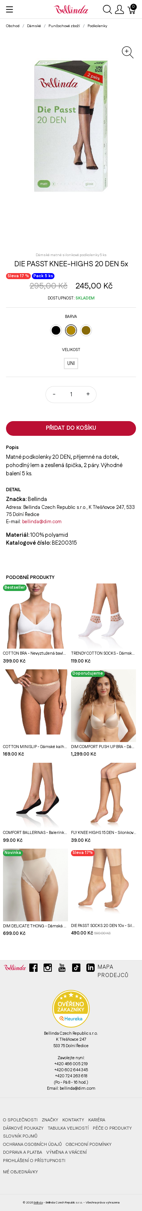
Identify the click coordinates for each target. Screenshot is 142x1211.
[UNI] (71, 364)
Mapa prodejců (113, 971)
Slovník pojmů (20, 1136)
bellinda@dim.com (42, 521)
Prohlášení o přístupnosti (34, 1161)
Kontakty (73, 1120)
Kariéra (96, 1120)
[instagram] (48, 971)
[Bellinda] (71, 9)
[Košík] (132, 9)
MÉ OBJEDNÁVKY (20, 1172)
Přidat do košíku (71, 428)
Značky (50, 1120)
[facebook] (33, 971)
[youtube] (62, 971)
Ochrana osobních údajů (32, 1144)
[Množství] (71, 394)
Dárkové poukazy (23, 1128)
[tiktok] (76, 971)
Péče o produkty (112, 1128)
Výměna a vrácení (66, 1152)
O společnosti (20, 1120)
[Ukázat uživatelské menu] (119, 9)
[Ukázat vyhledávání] (107, 9)
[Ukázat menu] (9, 9)
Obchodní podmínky (89, 1144)
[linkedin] (90, 971)
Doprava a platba (22, 1152)
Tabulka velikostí (68, 1128)
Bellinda (38, 1202)
